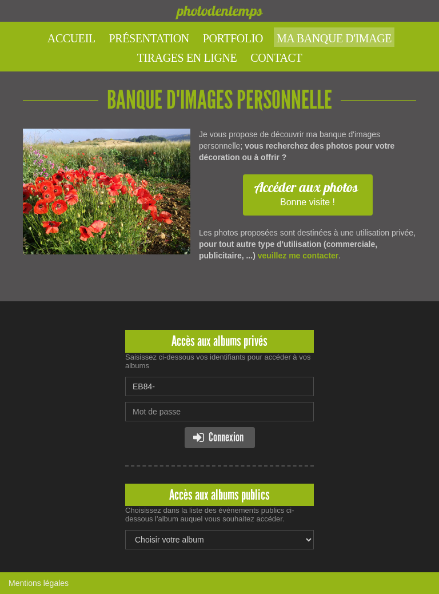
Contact (276, 57)
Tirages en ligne (187, 57)
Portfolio (233, 38)
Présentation (149, 38)
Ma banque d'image (334, 38)
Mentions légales (39, 583)
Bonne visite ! (306, 192)
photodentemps (219, 10)
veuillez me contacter (298, 255)
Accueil (71, 38)
